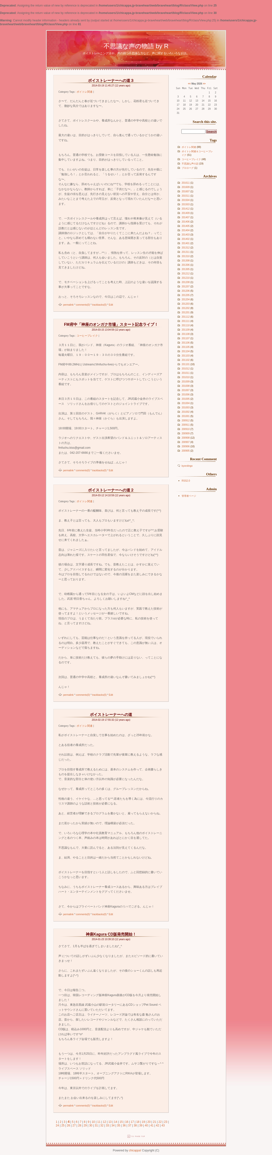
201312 (186, 247)
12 (104, 1122)
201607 (186, 191)
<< (189, 83)
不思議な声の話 (190, 163)
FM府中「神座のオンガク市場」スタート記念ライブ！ (111, 324)
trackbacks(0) (99, 304)
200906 (186, 446)
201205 (186, 295)
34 (113, 1125)
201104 (186, 351)
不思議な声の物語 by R (136, 46)
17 (132, 1122)
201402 (186, 239)
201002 (186, 412)
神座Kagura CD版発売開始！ (111, 934)
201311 (186, 252)
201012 (186, 368)
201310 (186, 256)
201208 (186, 282)
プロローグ (188, 168)
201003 (186, 407)
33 (107, 1125)
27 (73, 1125)
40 (146, 1125)
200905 (186, 450)
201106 (186, 342)
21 (154, 1122)
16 (126, 1122)
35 (118, 1125)
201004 (186, 403)
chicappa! (135, 1150)
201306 (186, 265)
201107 (186, 338)
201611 (186, 182)
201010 (186, 377)
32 (101, 1125)
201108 (186, 334)
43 (163, 1125)
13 (109, 1122)
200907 (186, 442)
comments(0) (83, 304)
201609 (186, 187)
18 (137, 1122)
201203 (186, 303)
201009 (186, 381)
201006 (186, 394)
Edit (111, 304)
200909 (186, 433)
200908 (186, 437)
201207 (186, 286)
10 (93, 1122)
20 (148, 1122)
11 (98, 1122)
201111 (186, 321)
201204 (186, 299)
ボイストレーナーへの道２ (111, 490)
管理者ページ (189, 496)
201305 (186, 269)
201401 (186, 243)
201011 (186, 373)
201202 (186, 308)
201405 (186, 226)
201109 (186, 329)
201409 (186, 213)
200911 (186, 424)
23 (165, 1122)
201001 (186, 416)
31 (96, 1125)
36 (124, 1125)
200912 (186, 420)
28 (79, 1125)
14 (115, 1122)
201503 (186, 204)
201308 (186, 260)
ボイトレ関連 (189, 147)
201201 (186, 312)
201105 (186, 347)
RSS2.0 (186, 480)
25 (62, 1125)
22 (160, 1122)
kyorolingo (187, 466)
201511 (186, 195)
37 (129, 1125)
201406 (186, 221)
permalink (68, 304)
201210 (186, 278)
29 (85, 1125)
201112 (186, 316)
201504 (186, 200)
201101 (186, 364)
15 (121, 1122)
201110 (186, 325)
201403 (186, 234)
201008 (186, 386)
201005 (186, 399)
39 (140, 1125)
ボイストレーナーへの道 (111, 715)
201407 (186, 217)
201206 (186, 291)
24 (57, 1125)
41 (152, 1125)
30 (90, 1125)
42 (157, 1125)
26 (68, 1125)
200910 (186, 429)
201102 (186, 360)
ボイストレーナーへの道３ (111, 81)
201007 (186, 390)
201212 (186, 273)
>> (204, 83)
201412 (186, 208)
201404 (186, 230)
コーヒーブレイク (191, 159)
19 (143, 1122)
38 (135, 1125)
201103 (186, 355)
